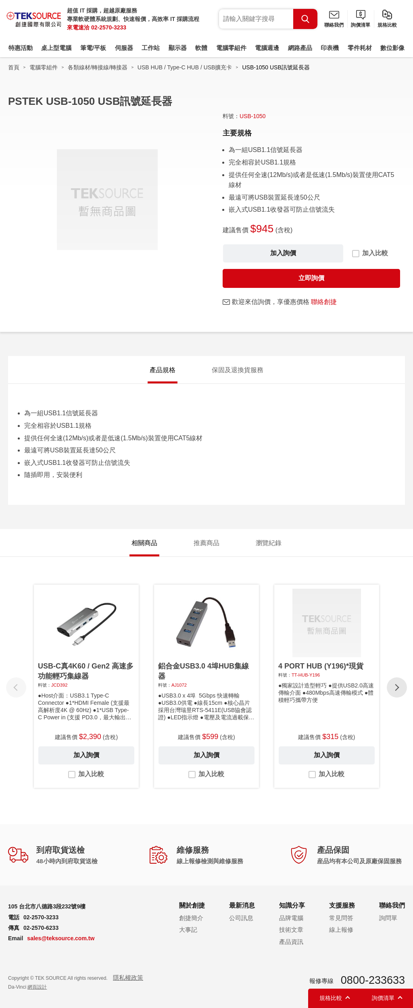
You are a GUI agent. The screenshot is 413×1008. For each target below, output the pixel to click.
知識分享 (292, 905)
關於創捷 (192, 905)
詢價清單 (360, 25)
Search (305, 19)
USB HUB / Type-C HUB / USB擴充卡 (185, 67)
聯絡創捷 (324, 301)
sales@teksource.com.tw (60, 938)
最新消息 (242, 905)
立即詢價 (311, 278)
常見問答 (341, 917)
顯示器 (178, 47)
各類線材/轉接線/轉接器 (97, 67)
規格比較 (387, 25)
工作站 (151, 47)
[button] (397, 687)
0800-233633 (373, 980)
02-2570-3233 (108, 27)
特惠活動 (20, 47)
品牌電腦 (291, 917)
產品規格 (162, 370)
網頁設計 (37, 987)
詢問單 (388, 917)
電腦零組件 (231, 47)
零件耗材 (360, 47)
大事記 (188, 929)
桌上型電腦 (56, 47)
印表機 (330, 47)
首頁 (13, 67)
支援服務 (342, 905)
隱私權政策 (128, 977)
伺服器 (124, 47)
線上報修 (341, 929)
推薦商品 (206, 542)
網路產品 (300, 47)
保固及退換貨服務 (237, 370)
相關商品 (144, 542)
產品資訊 (291, 941)
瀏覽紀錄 (269, 542)
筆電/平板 (93, 47)
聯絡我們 (334, 25)
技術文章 (291, 929)
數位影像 (392, 47)
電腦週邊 (267, 47)
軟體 (201, 47)
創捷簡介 (191, 917)
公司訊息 (241, 917)
